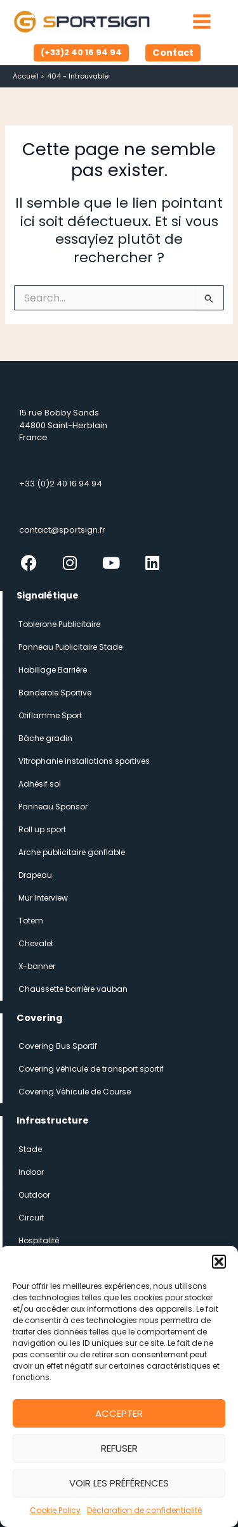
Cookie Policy (55, 1510)
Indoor (31, 1172)
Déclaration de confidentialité (144, 1510)
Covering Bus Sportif (57, 1046)
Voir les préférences (119, 1483)
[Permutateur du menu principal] (202, 21)
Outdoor (34, 1194)
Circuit (31, 1217)
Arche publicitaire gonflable (71, 852)
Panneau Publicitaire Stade (70, 647)
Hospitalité (38, 1240)
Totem (30, 920)
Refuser (119, 1448)
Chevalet (35, 943)
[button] (219, 1261)
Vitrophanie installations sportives (84, 761)
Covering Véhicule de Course (74, 1091)
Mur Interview (43, 897)
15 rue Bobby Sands (59, 413)
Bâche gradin (45, 738)
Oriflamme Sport (50, 715)
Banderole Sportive (54, 692)
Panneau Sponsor (53, 806)
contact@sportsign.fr (62, 530)
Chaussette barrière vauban (73, 989)
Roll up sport (42, 829)
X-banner (36, 966)
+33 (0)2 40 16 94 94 (60, 484)
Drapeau (35, 875)
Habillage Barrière (52, 669)
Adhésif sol (39, 783)
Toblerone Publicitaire (59, 624)
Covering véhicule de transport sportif (91, 1068)
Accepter (119, 1413)
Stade (30, 1149)
